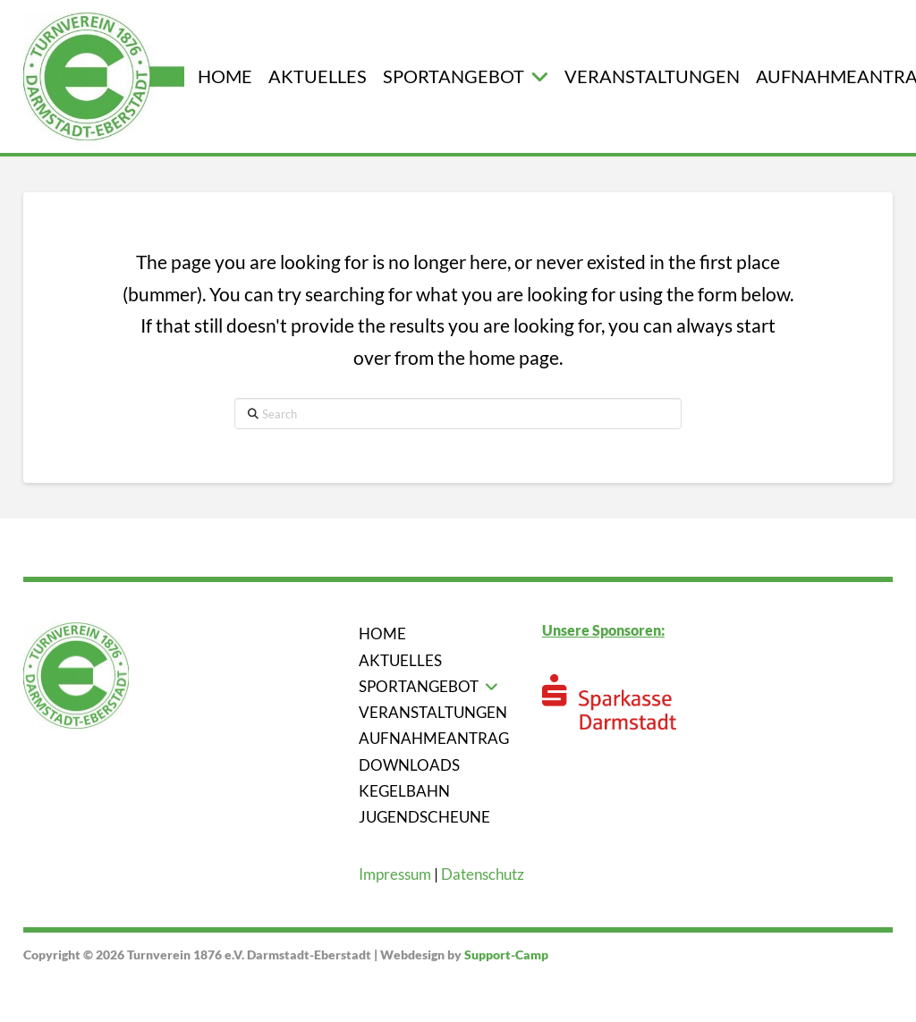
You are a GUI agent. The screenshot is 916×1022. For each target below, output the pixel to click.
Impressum (395, 874)
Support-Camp (506, 954)
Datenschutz (482, 874)
